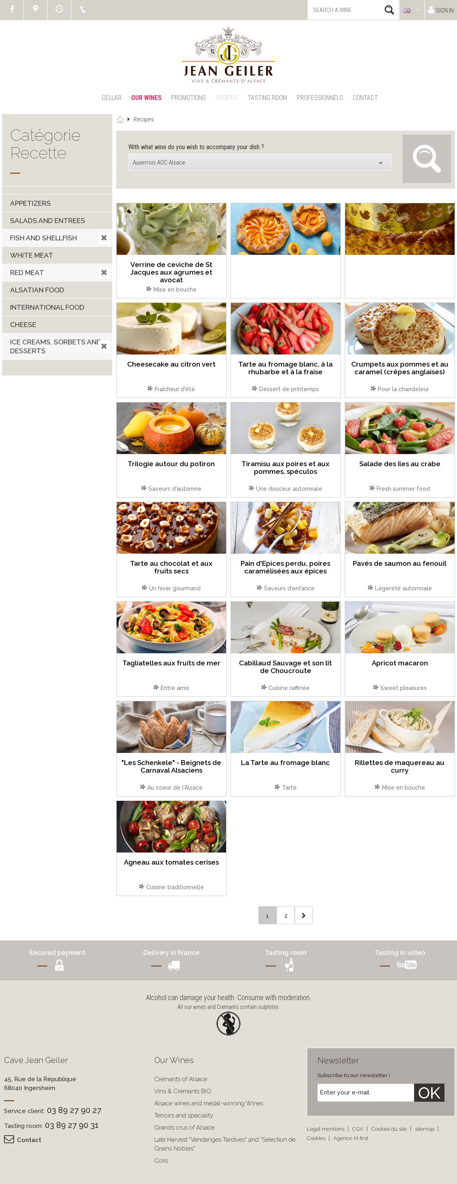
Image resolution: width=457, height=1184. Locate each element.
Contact (365, 98)
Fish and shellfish (43, 238)
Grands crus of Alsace (184, 1127)
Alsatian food (37, 290)
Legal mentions (326, 1129)
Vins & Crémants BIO (182, 1091)
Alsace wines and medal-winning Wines (208, 1103)
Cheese (23, 325)
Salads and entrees (47, 221)
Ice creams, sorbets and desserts (55, 346)
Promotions (188, 98)
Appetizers (30, 203)
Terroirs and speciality (183, 1115)
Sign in (441, 10)
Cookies (317, 1138)
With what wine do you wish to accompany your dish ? (196, 147)
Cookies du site (389, 1129)
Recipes (227, 98)
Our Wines (146, 98)
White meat (31, 255)
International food (47, 307)
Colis (161, 1160)
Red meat (27, 273)
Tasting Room (267, 98)
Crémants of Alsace (180, 1079)
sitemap (425, 1129)
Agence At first (350, 1138)
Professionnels (320, 98)
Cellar (112, 98)
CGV (358, 1129)
